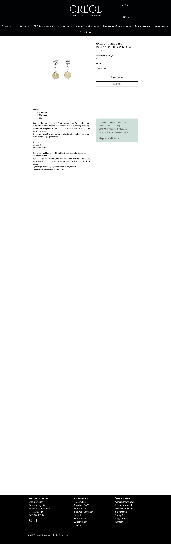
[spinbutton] (101, 68)
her (63, 169)
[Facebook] (36, 520)
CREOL (85, 9)
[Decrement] (98, 68)
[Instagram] (30, 520)
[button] (128, 17)
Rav (40, 117)
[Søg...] (131, 5)
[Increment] (105, 68)
